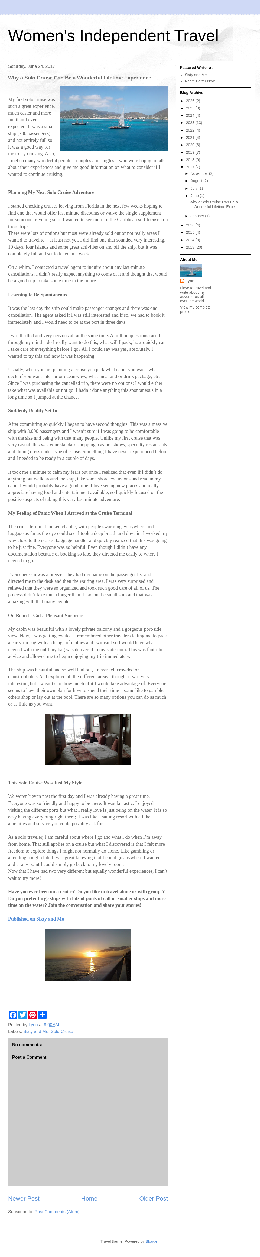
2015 (191, 232)
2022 (191, 130)
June (195, 195)
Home (89, 1198)
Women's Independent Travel (113, 35)
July (194, 188)
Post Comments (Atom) (57, 1211)
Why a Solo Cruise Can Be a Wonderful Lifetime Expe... (214, 204)
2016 (191, 225)
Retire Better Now (200, 81)
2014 (191, 240)
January (197, 216)
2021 (191, 137)
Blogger (152, 1241)
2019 (191, 152)
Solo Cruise (62, 1031)
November (199, 173)
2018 (191, 160)
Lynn (190, 281)
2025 (191, 108)
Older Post (153, 1198)
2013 (191, 247)
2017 (191, 167)
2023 (191, 123)
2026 (191, 101)
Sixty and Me (35, 1031)
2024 (191, 115)
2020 (191, 145)
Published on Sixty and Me (36, 919)
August (196, 181)
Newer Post (24, 1198)
